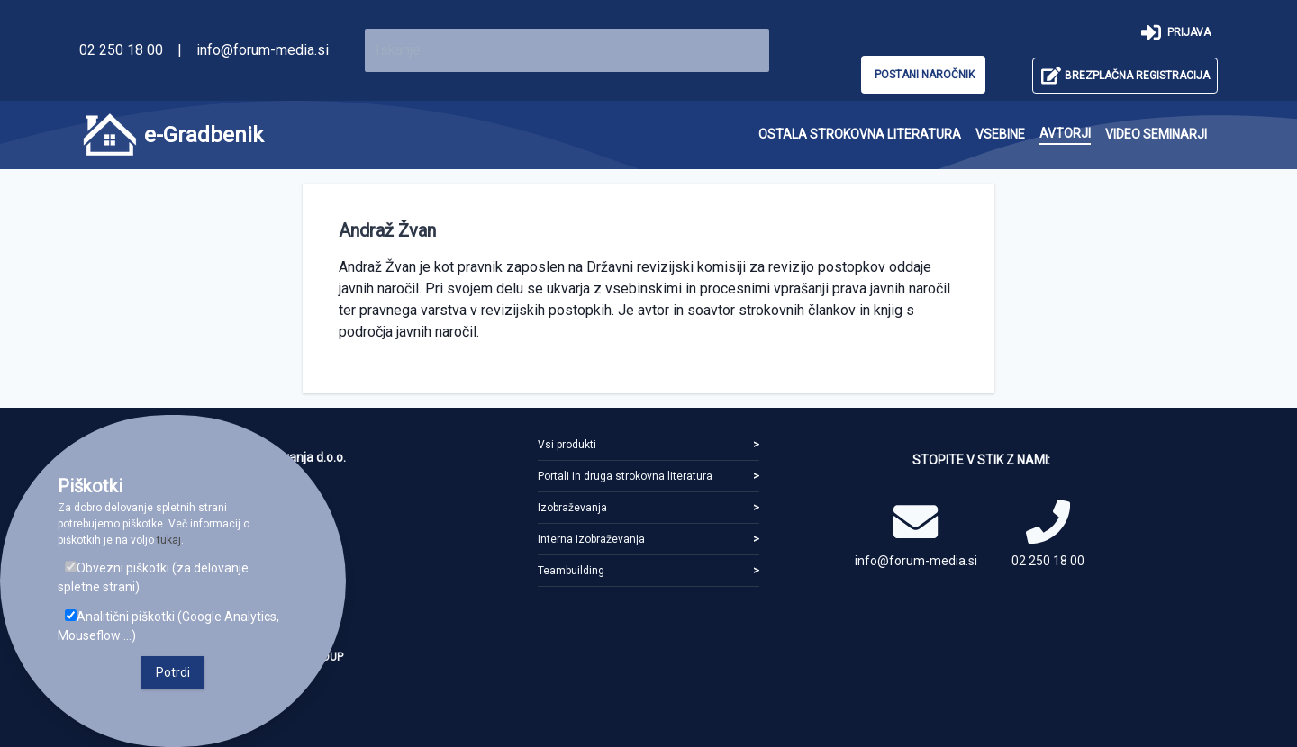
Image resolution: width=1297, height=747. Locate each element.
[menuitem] (859, 134)
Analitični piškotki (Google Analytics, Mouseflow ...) (168, 626)
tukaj (169, 540)
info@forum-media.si (262, 49)
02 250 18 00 (121, 49)
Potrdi (173, 672)
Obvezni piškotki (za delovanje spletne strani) (153, 577)
